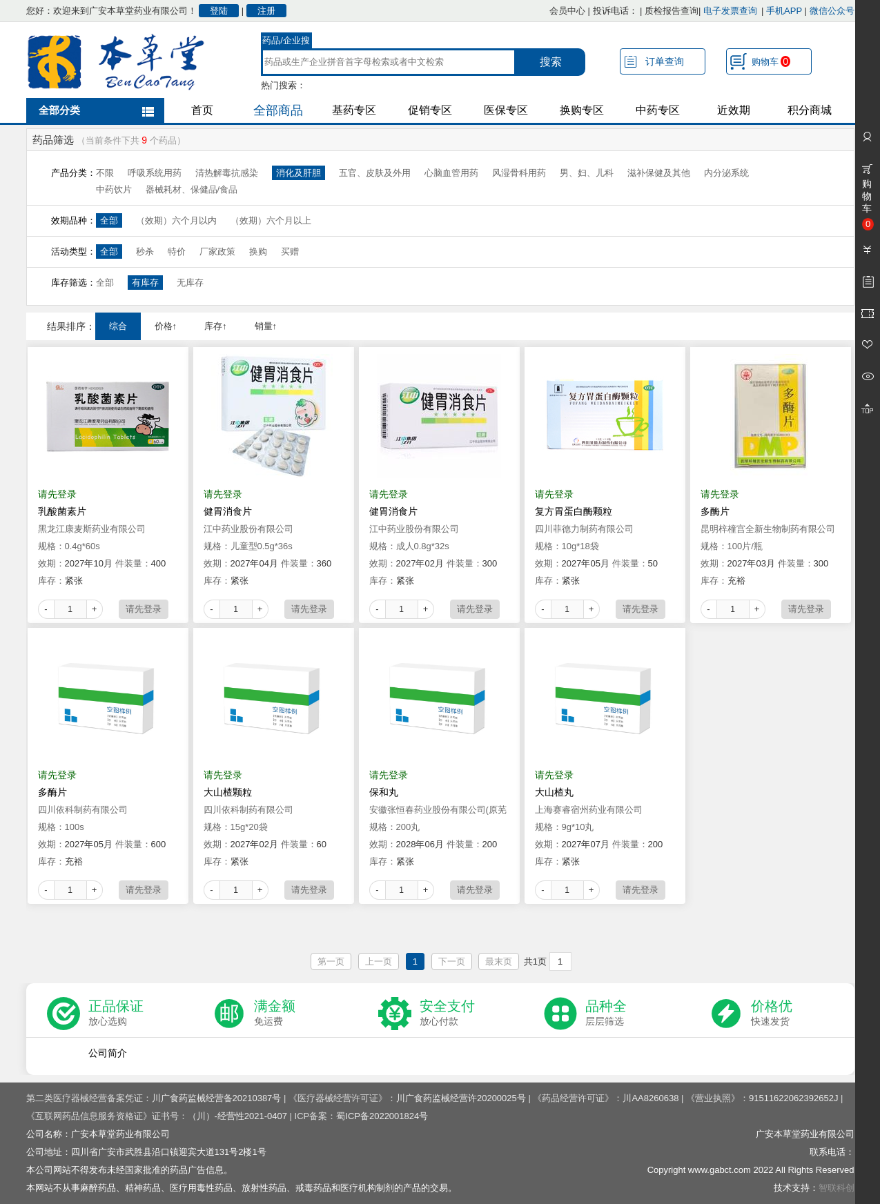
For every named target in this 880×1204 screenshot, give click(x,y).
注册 (266, 11)
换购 (258, 251)
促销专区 (430, 110)
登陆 (219, 11)
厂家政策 (217, 251)
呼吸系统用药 (155, 173)
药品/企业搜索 (286, 42)
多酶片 (715, 511)
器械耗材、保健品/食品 (192, 189)
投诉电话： (615, 11)
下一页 (451, 961)
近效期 (733, 110)
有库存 (145, 282)
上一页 (378, 961)
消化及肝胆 (298, 173)
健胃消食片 (228, 511)
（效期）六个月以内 (176, 220)
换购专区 (582, 110)
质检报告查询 (671, 11)
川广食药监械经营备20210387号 (217, 1098)
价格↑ (166, 326)
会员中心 (567, 11)
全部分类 (59, 110)
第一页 (330, 961)
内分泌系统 (726, 173)
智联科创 (836, 1188)
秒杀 (145, 251)
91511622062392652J (793, 1098)
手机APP (784, 11)
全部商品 (278, 110)
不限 (105, 173)
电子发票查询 (730, 11)
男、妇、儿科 (587, 173)
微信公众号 (832, 11)
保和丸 (383, 792)
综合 (118, 326)
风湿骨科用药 (519, 173)
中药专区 (658, 110)
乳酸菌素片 (62, 511)
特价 (177, 251)
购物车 (771, 61)
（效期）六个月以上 (271, 220)
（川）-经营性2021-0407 (238, 1116)
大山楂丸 (554, 792)
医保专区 (506, 110)
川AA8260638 (650, 1098)
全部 (109, 220)
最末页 (498, 961)
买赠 (290, 251)
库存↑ (215, 326)
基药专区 (354, 110)
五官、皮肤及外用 (375, 173)
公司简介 (107, 1052)
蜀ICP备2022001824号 (382, 1116)
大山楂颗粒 (228, 792)
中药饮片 (114, 189)
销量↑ (266, 326)
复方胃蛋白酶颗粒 (573, 511)
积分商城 (810, 110)
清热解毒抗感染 (226, 173)
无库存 (190, 282)
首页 (202, 110)
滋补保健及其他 (658, 173)
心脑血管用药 (451, 173)
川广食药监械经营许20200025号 (461, 1098)
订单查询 (664, 61)
